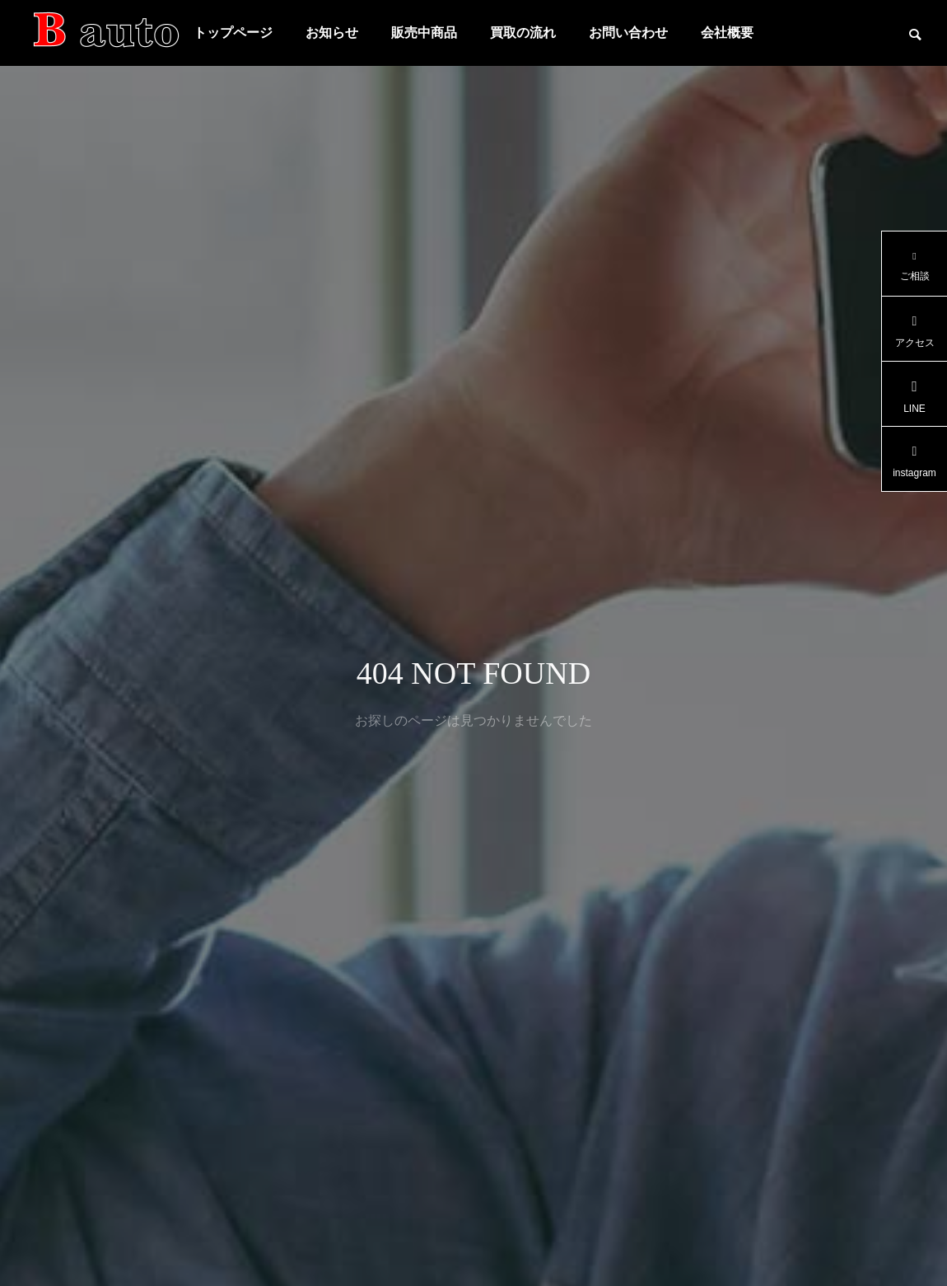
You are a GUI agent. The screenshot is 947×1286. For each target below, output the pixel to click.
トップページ (233, 33)
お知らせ (332, 33)
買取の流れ (523, 33)
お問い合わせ (628, 33)
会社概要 (727, 33)
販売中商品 (424, 33)
